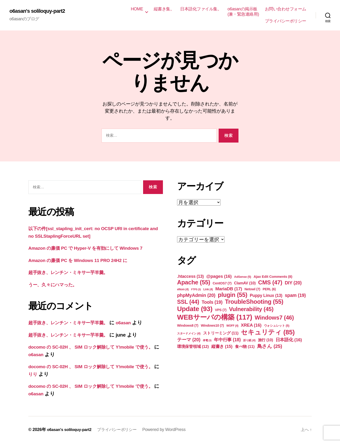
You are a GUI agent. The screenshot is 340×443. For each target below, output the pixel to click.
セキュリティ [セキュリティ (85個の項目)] (268, 332)
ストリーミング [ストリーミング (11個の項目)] (220, 333)
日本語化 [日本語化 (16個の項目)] (289, 339)
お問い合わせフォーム (285, 9)
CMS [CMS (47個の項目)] (270, 282)
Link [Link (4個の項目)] (208, 289)
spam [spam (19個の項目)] (295, 295)
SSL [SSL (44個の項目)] (188, 302)
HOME (137, 9)
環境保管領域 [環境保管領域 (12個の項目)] (193, 346)
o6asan (134, 322)
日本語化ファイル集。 (200, 9)
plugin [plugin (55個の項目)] (232, 294)
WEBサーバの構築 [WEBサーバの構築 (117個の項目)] (214, 317)
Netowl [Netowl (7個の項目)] (252, 289)
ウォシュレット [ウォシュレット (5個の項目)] (276, 325)
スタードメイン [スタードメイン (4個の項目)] (188, 333)
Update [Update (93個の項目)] (194, 308)
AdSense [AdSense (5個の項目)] (242, 276)
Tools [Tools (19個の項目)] (212, 302)
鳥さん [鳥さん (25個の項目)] (269, 346)
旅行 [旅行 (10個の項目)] (265, 340)
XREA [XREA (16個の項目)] (251, 325)
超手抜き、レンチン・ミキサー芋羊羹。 (73, 272)
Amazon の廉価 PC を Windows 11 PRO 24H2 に (83, 260)
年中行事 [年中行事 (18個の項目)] (227, 339)
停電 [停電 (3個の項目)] (207, 340)
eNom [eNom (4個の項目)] (183, 289)
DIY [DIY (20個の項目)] (293, 282)
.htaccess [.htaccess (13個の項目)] (190, 276)
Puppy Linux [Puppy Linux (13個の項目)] (266, 295)
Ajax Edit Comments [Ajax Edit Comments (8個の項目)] (273, 276)
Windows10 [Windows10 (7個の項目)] (212, 325)
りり (51, 374)
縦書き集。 (164, 9)
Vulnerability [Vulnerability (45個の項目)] (251, 309)
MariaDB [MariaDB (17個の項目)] (228, 288)
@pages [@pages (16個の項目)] (219, 276)
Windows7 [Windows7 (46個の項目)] (274, 317)
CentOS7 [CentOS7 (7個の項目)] (222, 283)
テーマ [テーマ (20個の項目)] (188, 339)
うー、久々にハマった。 (56, 284)
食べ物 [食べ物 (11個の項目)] (245, 346)
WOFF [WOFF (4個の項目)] (232, 325)
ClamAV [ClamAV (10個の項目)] (245, 283)
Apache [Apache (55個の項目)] (193, 282)
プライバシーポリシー (285, 21)
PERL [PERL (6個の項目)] (269, 289)
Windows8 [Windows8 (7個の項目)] (187, 325)
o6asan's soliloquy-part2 (39, 11)
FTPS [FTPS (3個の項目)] (196, 289)
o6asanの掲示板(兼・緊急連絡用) (243, 12)
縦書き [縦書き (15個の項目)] (221, 346)
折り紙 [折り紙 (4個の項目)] (249, 340)
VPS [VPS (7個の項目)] (220, 310)
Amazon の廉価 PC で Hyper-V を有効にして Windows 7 (92, 248)
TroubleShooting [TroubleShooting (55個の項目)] (254, 301)
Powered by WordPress (169, 429)
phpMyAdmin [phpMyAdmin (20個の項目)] (196, 295)
